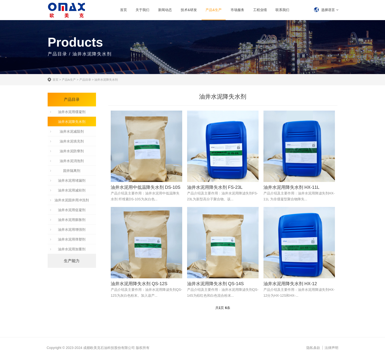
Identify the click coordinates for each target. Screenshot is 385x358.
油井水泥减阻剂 (72, 131)
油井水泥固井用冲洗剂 (72, 200)
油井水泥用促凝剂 (71, 210)
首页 (123, 10)
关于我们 (142, 10)
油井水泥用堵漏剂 (71, 180)
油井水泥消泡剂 (72, 161)
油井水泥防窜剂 (72, 151)
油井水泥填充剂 (72, 141)
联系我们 (282, 10)
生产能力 (72, 261)
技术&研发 (189, 10)
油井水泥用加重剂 (71, 249)
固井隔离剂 (71, 171)
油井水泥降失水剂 (106, 79)
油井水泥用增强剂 (71, 229)
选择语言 (328, 10)
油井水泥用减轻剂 (71, 190)
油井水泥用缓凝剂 (71, 112)
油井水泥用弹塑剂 (71, 239)
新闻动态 (165, 10)
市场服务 (237, 10)
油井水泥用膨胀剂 (71, 220)
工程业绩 (260, 10)
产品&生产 (213, 10)
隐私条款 (313, 348)
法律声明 (331, 348)
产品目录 (85, 79)
